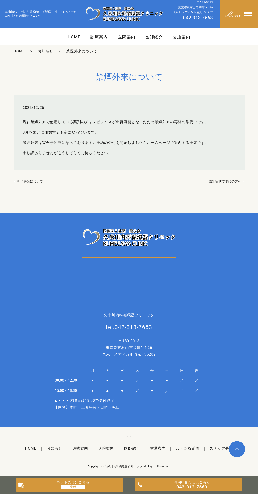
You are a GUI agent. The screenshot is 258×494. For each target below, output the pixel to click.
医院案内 (126, 36)
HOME (74, 36)
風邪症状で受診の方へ (225, 181)
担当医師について (30, 181)
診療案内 (99, 36)
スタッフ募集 (221, 448)
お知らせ (45, 51)
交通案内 (181, 36)
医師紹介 (154, 36)
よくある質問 (187, 448)
